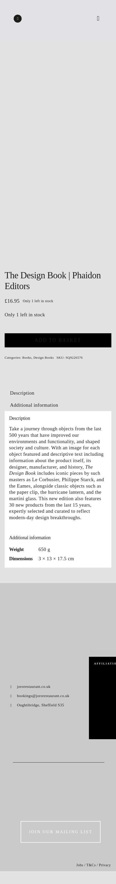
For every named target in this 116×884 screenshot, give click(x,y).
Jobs (79, 865)
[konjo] (102, 718)
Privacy (105, 865)
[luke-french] (102, 699)
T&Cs (91, 865)
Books (26, 357)
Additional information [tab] (34, 405)
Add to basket (58, 340)
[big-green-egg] (102, 675)
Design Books (44, 357)
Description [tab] (22, 393)
